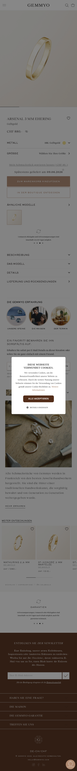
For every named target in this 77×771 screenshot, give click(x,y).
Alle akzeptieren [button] (38, 398)
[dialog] (39, 385)
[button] (38, 408)
